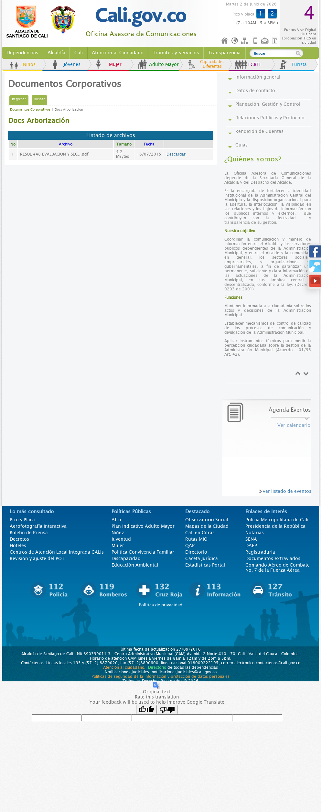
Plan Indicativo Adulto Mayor (143, 526)
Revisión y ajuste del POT (37, 558)
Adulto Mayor (164, 64)
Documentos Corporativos (30, 109)
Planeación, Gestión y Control (267, 104)
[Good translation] (146, 709)
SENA (251, 539)
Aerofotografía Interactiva (38, 526)
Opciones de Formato (276, 41)
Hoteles (18, 545)
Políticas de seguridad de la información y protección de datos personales (160, 676)
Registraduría (260, 552)
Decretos (19, 539)
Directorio (196, 552)
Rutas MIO (196, 539)
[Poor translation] (167, 709)
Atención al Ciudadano (118, 53)
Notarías (254, 532)
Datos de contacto (255, 90)
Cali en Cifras (200, 532)
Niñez (118, 532)
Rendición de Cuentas (259, 131)
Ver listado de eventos (286, 491)
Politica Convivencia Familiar (143, 552)
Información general (257, 77)
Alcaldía (56, 53)
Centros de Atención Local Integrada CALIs (57, 552)
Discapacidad (126, 558)
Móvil (255, 41)
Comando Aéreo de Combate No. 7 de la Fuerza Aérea (277, 567)
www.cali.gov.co (43, 21)
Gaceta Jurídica (201, 558)
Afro (116, 519)
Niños (29, 64)
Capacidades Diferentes (212, 64)
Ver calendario (293, 425)
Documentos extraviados (272, 558)
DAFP (251, 545)
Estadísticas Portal (205, 565)
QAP (190, 545)
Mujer (115, 64)
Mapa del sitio (245, 41)
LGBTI (254, 64)
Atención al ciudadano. (124, 667)
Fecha (149, 144)
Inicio (225, 41)
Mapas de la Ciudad (207, 526)
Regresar (19, 99)
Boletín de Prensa (29, 532)
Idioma (235, 41)
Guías (241, 144)
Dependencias (22, 53)
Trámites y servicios (176, 53)
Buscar (39, 99)
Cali (78, 53)
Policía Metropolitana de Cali (276, 519)
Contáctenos (265, 41)
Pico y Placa (22, 519)
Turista (299, 64)
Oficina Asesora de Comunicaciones (141, 34)
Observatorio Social (206, 519)
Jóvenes (72, 64)
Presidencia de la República (275, 526)
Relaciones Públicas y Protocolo (270, 117)
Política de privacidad (160, 604)
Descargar (176, 154)
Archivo (65, 144)
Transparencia (224, 53)
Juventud (121, 539)
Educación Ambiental (135, 565)
